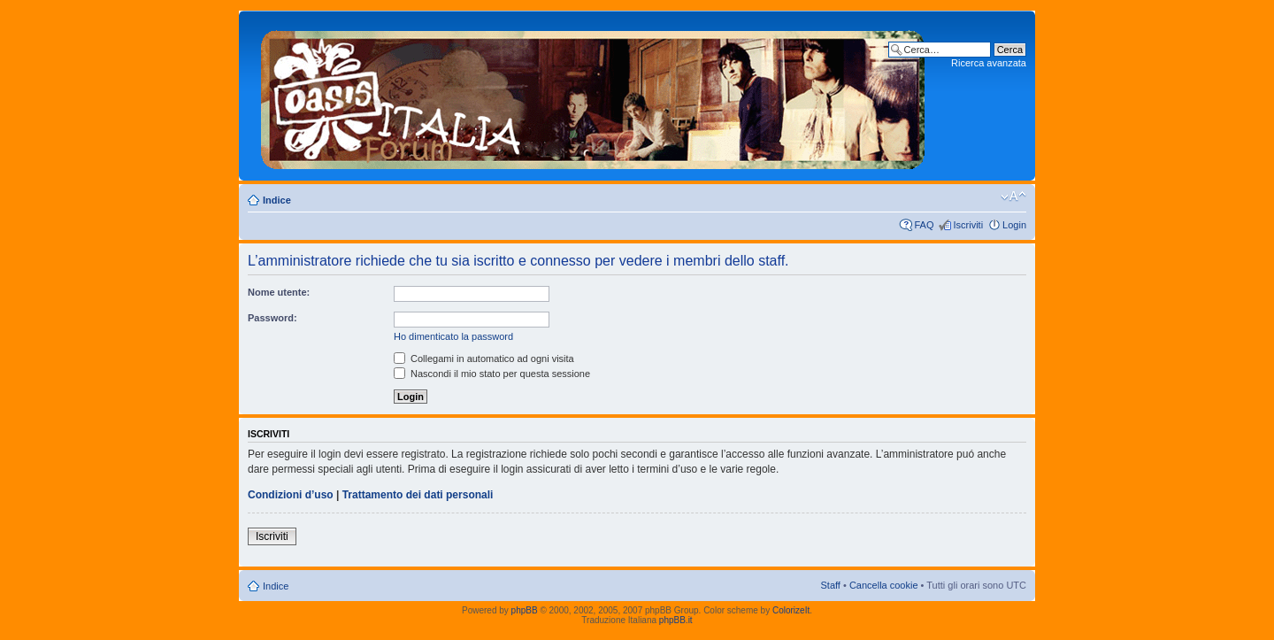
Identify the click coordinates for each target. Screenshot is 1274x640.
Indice (277, 200)
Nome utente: (279, 292)
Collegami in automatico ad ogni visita (484, 358)
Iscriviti (968, 225)
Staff (830, 585)
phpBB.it (676, 620)
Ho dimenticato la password (453, 336)
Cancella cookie (883, 585)
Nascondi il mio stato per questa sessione (492, 373)
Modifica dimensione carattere (1013, 196)
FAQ (923, 225)
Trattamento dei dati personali (418, 495)
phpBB (524, 610)
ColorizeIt (791, 610)
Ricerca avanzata (988, 63)
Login (1014, 225)
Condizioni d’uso (291, 495)
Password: (272, 317)
